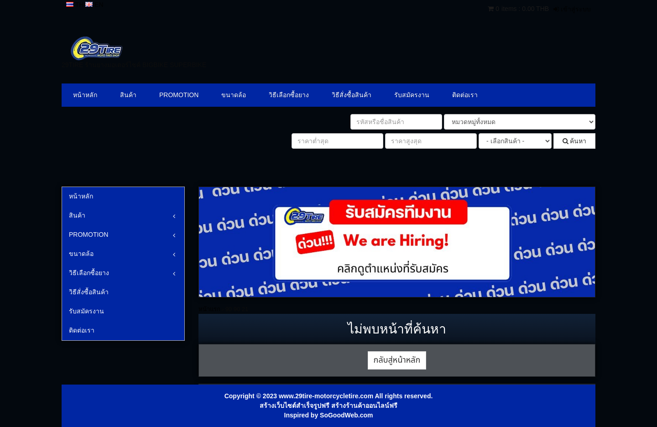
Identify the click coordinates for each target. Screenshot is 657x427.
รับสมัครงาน (411, 95)
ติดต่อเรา (465, 95)
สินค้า (128, 95)
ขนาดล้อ (233, 95)
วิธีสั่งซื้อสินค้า (351, 95)
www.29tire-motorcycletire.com (326, 396)
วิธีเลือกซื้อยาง (289, 95)
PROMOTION (178, 95)
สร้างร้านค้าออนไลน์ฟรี (364, 405)
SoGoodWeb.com (346, 415)
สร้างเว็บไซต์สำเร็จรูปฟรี (294, 405)
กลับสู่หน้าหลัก (397, 360)
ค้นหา (575, 141)
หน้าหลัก (85, 95)
